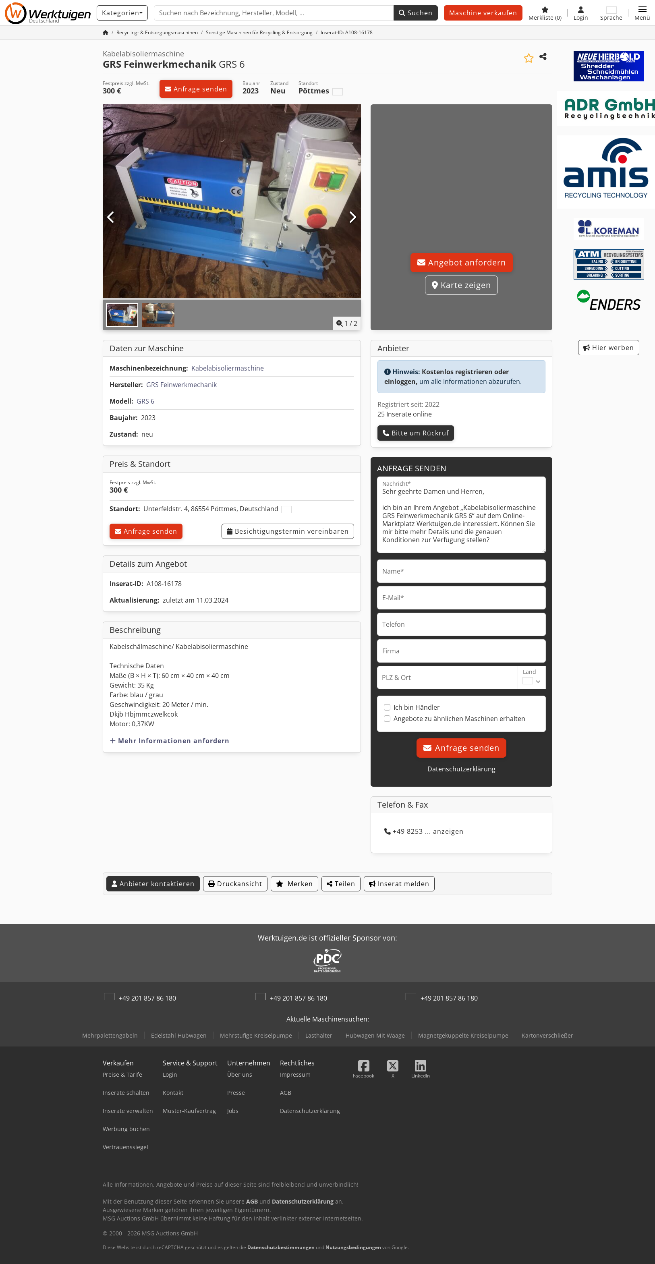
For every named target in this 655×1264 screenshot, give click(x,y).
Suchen (416, 12)
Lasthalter (318, 1035)
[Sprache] (611, 13)
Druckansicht (235, 883)
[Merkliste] (545, 13)
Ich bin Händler (417, 707)
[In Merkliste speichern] (528, 58)
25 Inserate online (404, 414)
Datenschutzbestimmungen (281, 1247)
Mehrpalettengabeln (110, 1035)
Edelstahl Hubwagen (179, 1035)
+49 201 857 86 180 (147, 998)
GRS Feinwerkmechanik (181, 384)
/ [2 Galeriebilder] (346, 323)
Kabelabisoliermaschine (227, 368)
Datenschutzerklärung (461, 769)
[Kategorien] (122, 13)
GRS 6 (145, 401)
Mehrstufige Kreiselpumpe (256, 1035)
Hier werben (608, 347)
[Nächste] (352, 217)
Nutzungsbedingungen (353, 1247)
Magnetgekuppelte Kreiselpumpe (463, 1035)
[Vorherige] (111, 217)
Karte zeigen (461, 285)
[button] (642, 13)
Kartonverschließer (547, 1035)
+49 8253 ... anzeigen (424, 831)
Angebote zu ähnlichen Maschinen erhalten (459, 718)
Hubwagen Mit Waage (375, 1035)
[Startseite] (105, 32)
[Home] (157, 32)
